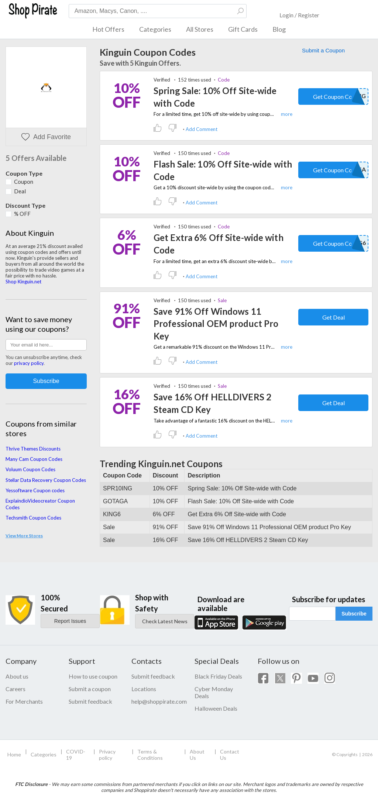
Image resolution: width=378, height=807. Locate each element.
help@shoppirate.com (157, 701)
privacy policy (29, 363)
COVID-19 (75, 754)
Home (14, 754)
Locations (143, 688)
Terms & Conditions (150, 754)
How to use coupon (93, 676)
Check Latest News (165, 621)
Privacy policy (107, 754)
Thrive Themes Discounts (33, 449)
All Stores (199, 29)
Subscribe (354, 614)
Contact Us (229, 754)
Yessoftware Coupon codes (35, 490)
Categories (155, 29)
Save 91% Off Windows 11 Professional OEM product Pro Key (216, 323)
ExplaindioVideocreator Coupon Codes (40, 504)
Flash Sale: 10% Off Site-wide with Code (223, 170)
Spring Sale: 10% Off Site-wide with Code (215, 96)
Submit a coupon (90, 688)
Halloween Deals (216, 708)
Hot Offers (108, 29)
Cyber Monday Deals (214, 692)
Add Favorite (46, 137)
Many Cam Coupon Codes (34, 459)
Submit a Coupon (323, 50)
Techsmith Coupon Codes (33, 518)
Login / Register (299, 14)
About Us (197, 754)
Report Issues (70, 621)
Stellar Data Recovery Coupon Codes (46, 480)
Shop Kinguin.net (23, 281)
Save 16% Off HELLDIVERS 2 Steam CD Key (212, 403)
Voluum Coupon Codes (30, 469)
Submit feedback (90, 701)
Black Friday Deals (218, 676)
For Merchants (24, 701)
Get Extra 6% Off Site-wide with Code (219, 243)
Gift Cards (243, 29)
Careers (15, 688)
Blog (279, 29)
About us (17, 676)
